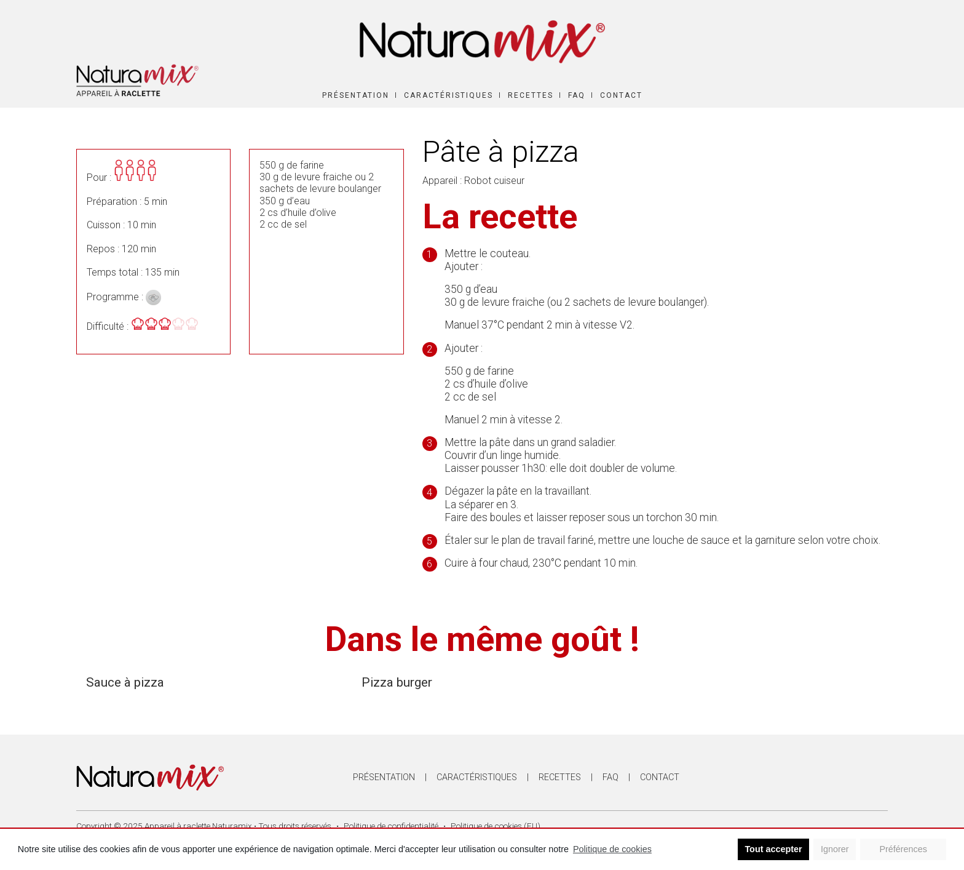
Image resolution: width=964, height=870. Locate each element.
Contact (621, 95)
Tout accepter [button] (773, 849)
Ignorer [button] (835, 849)
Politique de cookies (612, 849)
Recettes (530, 95)
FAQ (576, 95)
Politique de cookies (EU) (495, 826)
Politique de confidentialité (391, 826)
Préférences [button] (903, 849)
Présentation (355, 95)
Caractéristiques (448, 95)
